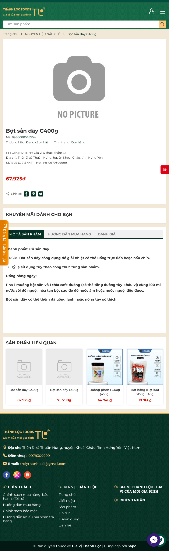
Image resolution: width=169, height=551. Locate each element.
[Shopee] (27, 475)
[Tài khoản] (152, 11)
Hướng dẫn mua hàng (22, 505)
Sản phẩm (67, 507)
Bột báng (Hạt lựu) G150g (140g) (145, 392)
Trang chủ (67, 495)
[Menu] (162, 11)
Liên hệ (65, 525)
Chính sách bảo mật (20, 511)
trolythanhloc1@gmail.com (43, 464)
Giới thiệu (67, 501)
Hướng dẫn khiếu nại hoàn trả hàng (28, 519)
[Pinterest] (33, 193)
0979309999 (39, 456)
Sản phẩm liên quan (31, 342)
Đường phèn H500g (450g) (104, 392)
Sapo (132, 546)
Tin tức (64, 513)
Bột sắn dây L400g (64, 390)
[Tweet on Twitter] (40, 193)
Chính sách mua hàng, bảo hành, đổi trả (25, 497)
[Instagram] (17, 475)
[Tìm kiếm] (162, 24)
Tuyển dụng (69, 519)
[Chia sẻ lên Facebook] (26, 193)
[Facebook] (6, 475)
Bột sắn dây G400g (24, 390)
